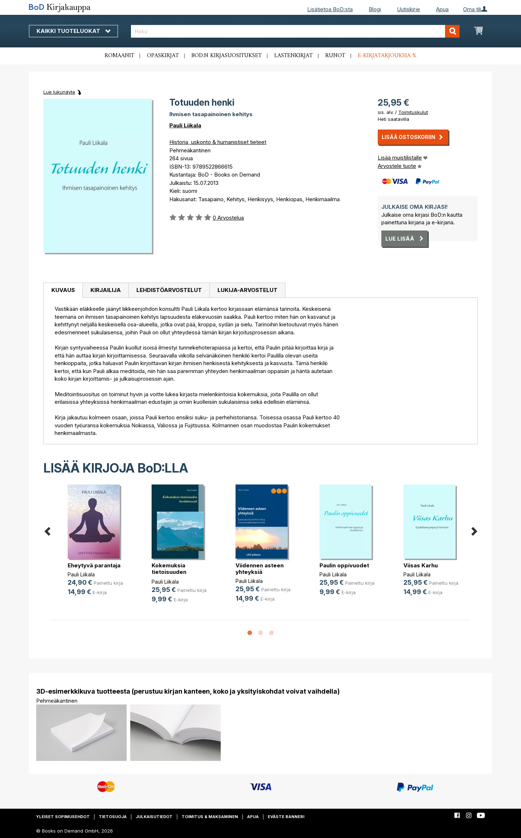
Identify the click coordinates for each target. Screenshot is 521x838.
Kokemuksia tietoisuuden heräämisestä (171, 572)
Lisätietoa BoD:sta (330, 9)
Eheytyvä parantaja (94, 565)
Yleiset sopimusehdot (63, 816)
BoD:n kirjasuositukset (226, 56)
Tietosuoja (113, 816)
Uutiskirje (408, 9)
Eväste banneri (286, 816)
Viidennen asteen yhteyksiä (260, 568)
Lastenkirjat (293, 56)
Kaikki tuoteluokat (73, 30)
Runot (335, 56)
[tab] (62, 291)
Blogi (375, 9)
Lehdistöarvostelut (169, 290)
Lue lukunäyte (59, 92)
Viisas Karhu (420, 565)
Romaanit (119, 56)
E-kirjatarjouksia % (387, 56)
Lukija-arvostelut (247, 290)
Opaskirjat (163, 56)
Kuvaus (63, 290)
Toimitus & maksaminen (210, 816)
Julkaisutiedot (154, 816)
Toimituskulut (413, 112)
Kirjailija (105, 290)
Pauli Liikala (185, 125)
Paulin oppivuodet (344, 565)
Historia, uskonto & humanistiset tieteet (217, 142)
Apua (442, 9)
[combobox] (295, 31)
